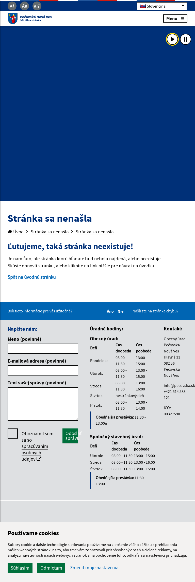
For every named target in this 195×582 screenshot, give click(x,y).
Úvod (16, 232)
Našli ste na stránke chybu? (155, 310)
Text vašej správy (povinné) (37, 383)
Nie (121, 311)
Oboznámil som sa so (38, 446)
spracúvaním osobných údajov (35, 452)
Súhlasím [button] (20, 568)
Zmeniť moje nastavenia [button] (94, 567)
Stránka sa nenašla (50, 232)
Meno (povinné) (24, 339)
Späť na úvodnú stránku (32, 277)
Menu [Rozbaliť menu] (175, 18)
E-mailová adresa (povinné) (37, 361)
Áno (111, 311)
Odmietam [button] (51, 568)
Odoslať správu (72, 435)
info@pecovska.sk (179, 385)
